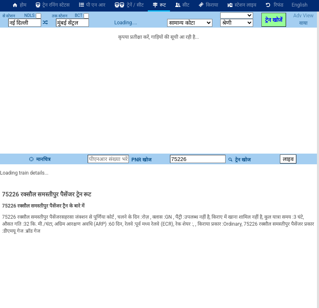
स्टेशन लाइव (241, 5)
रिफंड (274, 5)
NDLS (32, 15)
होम (19, 5)
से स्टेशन (8, 16)
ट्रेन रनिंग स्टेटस (52, 5)
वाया (303, 23)
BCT (82, 15)
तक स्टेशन (60, 16)
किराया (208, 5)
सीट (181, 5)
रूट (159, 5)
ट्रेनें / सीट (129, 5)
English (299, 5)
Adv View (303, 16)
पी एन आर (91, 5)
